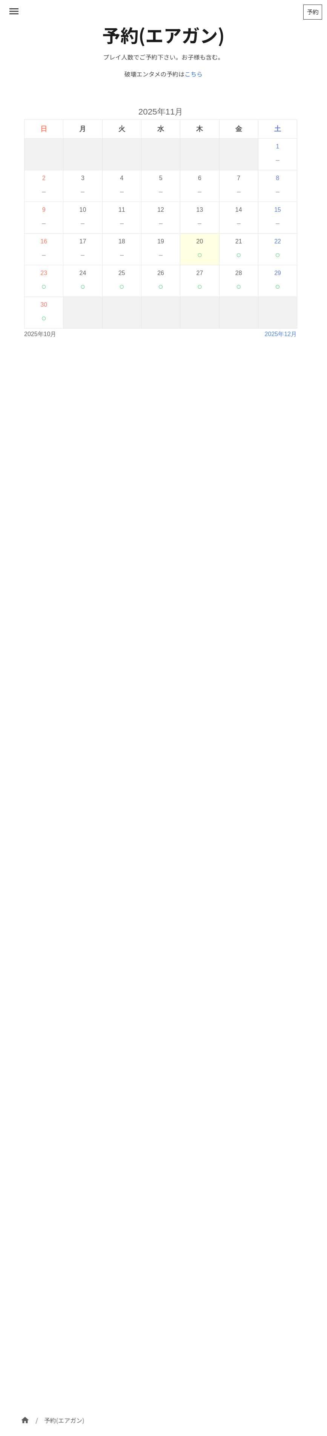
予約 (313, 11)
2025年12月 (281, 334)
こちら (193, 73)
